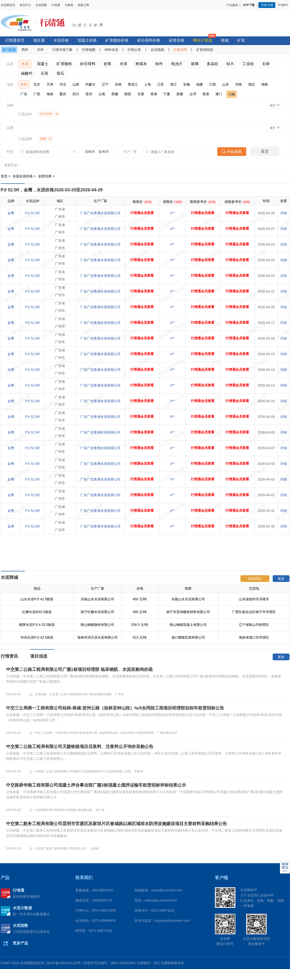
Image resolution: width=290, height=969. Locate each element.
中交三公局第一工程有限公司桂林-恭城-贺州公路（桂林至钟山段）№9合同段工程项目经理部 (94, 733)
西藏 (114, 94)
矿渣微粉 (64, 64)
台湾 (192, 94)
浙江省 (100, 810)
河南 (238, 84)
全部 (23, 84)
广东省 (119, 694)
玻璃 (195, 64)
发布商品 (255, 579)
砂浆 (107, 64)
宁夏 (166, 94)
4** (172, 213)
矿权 (241, 40)
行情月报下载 (62, 50)
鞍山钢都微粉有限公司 (97, 625)
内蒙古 (90, 84)
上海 (147, 84)
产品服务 (232, 5)
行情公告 (134, 50)
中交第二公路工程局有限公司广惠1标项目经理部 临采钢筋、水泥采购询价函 (79, 669)
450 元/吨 (140, 599)
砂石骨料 (88, 64)
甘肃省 (138, 771)
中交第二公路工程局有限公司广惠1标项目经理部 (81, 694)
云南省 (94, 848)
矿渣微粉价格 (117, 40)
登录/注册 (267, 5)
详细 (283, 213)
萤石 (60, 73)
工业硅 (248, 64)
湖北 (251, 84)
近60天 (90, 152)
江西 (212, 84)
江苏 (160, 84)
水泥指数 (41, 5)
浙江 (173, 84)
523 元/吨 (140, 637)
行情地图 (88, 50)
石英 (44, 73)
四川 (75, 94)
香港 (205, 94)
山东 (225, 84)
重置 (265, 151)
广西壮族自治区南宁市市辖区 (254, 612)
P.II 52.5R (32, 213)
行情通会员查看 (142, 213)
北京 (36, 84)
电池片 (177, 64)
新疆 (179, 94)
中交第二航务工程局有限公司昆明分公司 (61, 848)
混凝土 (42, 64)
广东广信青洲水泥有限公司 (100, 213)
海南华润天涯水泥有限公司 (97, 637)
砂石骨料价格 (148, 40)
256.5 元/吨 (139, 625)
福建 (199, 84)
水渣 (123, 64)
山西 (75, 84)
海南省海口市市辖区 (254, 637)
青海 (153, 94)
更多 (281, 579)
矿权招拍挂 (204, 50)
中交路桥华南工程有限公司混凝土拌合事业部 (63, 810)
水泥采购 (40, 694)
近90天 (103, 152)
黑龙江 (133, 84)
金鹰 (10, 213)
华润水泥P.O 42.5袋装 (36, 637)
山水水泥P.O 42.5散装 (36, 599)
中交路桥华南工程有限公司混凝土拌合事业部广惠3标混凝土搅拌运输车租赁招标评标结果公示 (96, 785)
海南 (49, 94)
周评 (24, 50)
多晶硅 (212, 64)
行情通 (56, 5)
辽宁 (105, 84)
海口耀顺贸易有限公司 (188, 637)
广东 (23, 94)
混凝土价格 (87, 40)
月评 (40, 50)
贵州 (88, 94)
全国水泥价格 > (25, 176)
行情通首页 (15, 40)
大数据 (68, 5)
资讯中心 (25, 5)
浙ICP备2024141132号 (63, 963)
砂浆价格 (176, 40)
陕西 (127, 94)
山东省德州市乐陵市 (254, 599)
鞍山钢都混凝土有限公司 (188, 625)
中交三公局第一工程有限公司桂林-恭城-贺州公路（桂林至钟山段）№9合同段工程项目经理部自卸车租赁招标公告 (115, 708)
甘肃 (140, 94)
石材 (266, 64)
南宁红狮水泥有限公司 (97, 612)
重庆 (62, 94)
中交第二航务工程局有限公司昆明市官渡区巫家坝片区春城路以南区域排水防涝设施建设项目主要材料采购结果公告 (116, 823)
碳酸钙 (26, 73)
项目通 (39, 40)
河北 (62, 84)
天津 (49, 84)
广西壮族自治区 (167, 733)
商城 (225, 40)
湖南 (264, 84)
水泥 (25, 64)
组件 (159, 64)
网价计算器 (202, 40)
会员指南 (157, 50)
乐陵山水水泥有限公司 (97, 599)
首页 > (6, 176)
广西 (36, 94)
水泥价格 (61, 40)
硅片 (230, 64)
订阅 (231, 94)
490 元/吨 (140, 612)
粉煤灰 (141, 64)
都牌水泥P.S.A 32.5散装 (37, 625)
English (283, 5)
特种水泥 (111, 50)
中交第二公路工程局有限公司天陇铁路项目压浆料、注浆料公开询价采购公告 (79, 746)
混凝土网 (83, 5)
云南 (101, 94)
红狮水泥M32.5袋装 (37, 612)
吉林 (118, 84)
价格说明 (180, 50)
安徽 (186, 84)
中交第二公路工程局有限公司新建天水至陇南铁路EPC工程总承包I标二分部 (83, 771)
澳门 (218, 94)
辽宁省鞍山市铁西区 (254, 625)
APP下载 (249, 5)
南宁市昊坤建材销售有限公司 (188, 612)
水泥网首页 (8, 5)
